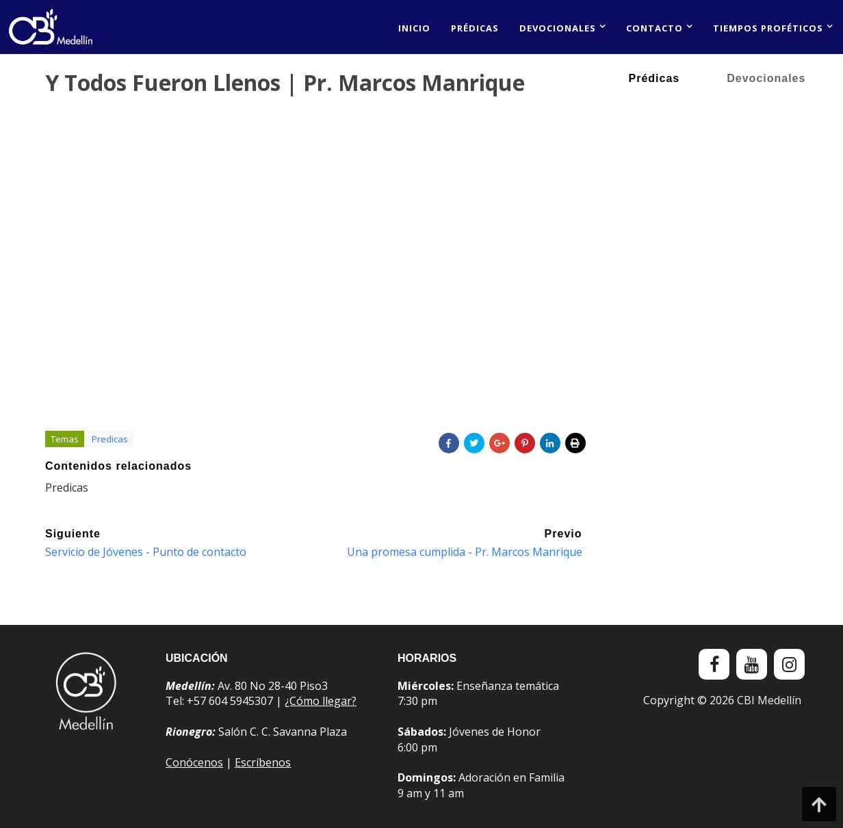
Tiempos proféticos (768, 28)
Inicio (414, 28)
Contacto (654, 28)
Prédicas (475, 28)
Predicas (110, 439)
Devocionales (557, 28)
